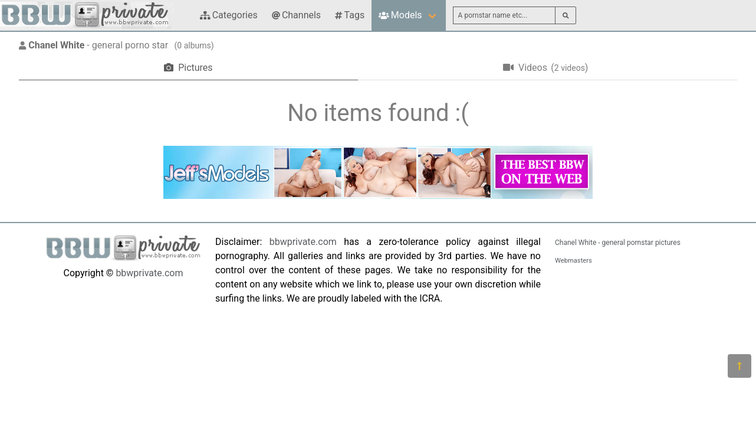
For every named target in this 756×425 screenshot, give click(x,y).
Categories (229, 15)
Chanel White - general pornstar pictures (618, 242)
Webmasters (573, 260)
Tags (349, 15)
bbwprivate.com (149, 273)
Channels (296, 15)
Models (400, 15)
